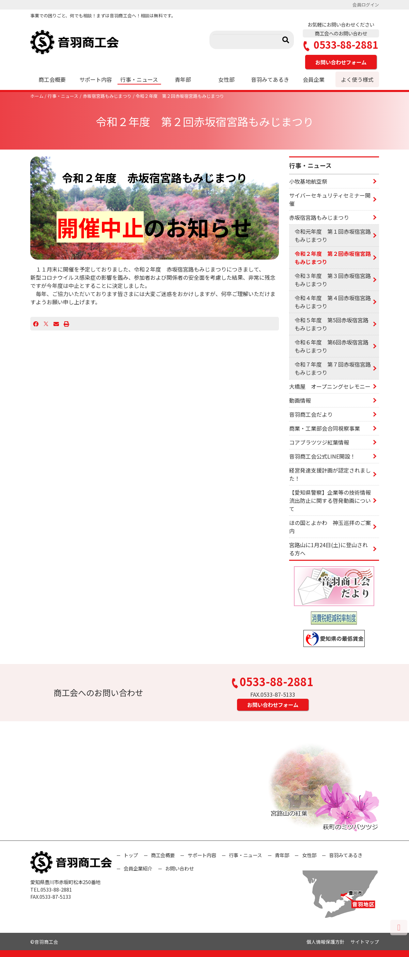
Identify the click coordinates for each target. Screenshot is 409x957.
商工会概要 (52, 79)
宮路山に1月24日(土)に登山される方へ (328, 549)
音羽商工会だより (311, 414)
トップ (131, 855)
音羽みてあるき (270, 79)
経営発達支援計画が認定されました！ (330, 474)
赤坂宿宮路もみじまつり (107, 96)
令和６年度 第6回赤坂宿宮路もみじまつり (331, 346)
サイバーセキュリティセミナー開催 (330, 199)
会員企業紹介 (138, 868)
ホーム (37, 96)
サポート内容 (95, 79)
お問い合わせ (179, 868)
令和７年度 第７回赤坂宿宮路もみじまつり (333, 368)
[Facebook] (35, 324)
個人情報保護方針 (325, 941)
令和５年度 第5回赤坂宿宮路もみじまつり (331, 324)
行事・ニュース (139, 79)
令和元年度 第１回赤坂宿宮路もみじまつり (333, 235)
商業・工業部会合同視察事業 (324, 428)
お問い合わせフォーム (340, 62)
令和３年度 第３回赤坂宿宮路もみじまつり (333, 280)
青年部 (183, 79)
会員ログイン (365, 4)
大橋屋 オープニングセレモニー (330, 386)
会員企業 (314, 79)
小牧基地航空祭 (308, 181)
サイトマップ (364, 941)
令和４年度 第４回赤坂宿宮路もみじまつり (333, 302)
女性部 (226, 79)
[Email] (56, 324)
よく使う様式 (357, 79)
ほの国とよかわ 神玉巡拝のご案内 (330, 527)
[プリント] (66, 324)
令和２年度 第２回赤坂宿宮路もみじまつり (180, 96)
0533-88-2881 (340, 44)
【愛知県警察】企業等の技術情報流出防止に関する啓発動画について (330, 500)
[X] (46, 324)
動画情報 (300, 400)
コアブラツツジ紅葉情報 (319, 442)
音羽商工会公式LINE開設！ (322, 456)
